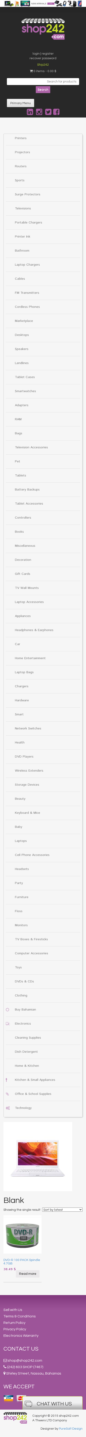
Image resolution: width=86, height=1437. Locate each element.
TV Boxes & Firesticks (31, 939)
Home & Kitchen (27, 1066)
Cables (20, 278)
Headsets (22, 869)
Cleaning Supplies (28, 1037)
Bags (18, 433)
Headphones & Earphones (34, 630)
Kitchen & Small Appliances (35, 1080)
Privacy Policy (14, 1329)
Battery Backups (27, 489)
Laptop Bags (24, 672)
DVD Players (24, 756)
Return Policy (14, 1323)
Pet (17, 461)
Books (19, 531)
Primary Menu (20, 103)
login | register (43, 53)
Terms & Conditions (19, 1316)
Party (19, 883)
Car (17, 644)
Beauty (20, 798)
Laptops (21, 841)
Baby (18, 827)
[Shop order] (62, 1210)
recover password (43, 58)
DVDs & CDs (24, 981)
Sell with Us (12, 1310)
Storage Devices (27, 784)
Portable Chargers (28, 222)
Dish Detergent (26, 1051)
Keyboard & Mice (27, 813)
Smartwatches (25, 391)
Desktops (22, 335)
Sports (20, 180)
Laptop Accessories (29, 602)
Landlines (22, 363)
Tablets (20, 475)
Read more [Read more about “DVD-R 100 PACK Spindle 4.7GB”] (27, 1273)
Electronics (23, 1023)
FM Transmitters (27, 293)
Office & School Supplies (33, 1094)
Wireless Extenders (29, 770)
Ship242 (43, 64)
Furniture (21, 897)
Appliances (23, 616)
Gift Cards (22, 574)
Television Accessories (31, 447)
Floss (18, 911)
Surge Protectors (27, 194)
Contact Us (21, 1349)
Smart (19, 714)
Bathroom (22, 250)
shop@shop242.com (25, 1360)
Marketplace (24, 321)
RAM (18, 419)
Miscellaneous (25, 546)
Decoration (23, 560)
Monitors (21, 925)
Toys (18, 967)
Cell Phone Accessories (32, 855)
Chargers (21, 686)
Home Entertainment (30, 658)
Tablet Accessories (29, 503)
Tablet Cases (25, 377)
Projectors (22, 152)
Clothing (21, 995)
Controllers (23, 517)
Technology (23, 1108)
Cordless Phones (27, 307)
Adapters (21, 405)
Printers (21, 138)
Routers (21, 166)
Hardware (22, 700)
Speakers (21, 349)
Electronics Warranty (21, 1335)
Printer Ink (22, 236)
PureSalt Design (71, 1428)
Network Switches (28, 728)
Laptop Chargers (27, 264)
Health (20, 742)
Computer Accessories (31, 953)
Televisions (23, 208)
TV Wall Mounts (27, 588)
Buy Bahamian (25, 1009)
